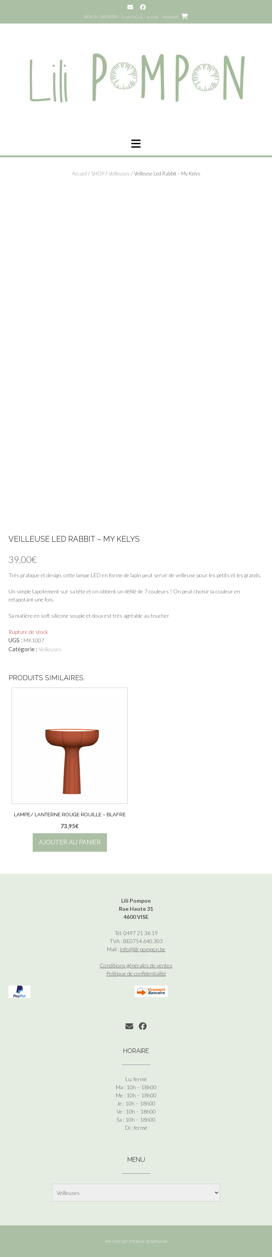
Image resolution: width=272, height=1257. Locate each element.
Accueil (79, 173)
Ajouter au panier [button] (70, 842)
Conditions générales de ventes (136, 965)
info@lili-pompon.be (142, 949)
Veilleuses (119, 173)
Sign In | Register (101, 16)
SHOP (97, 173)
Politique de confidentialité (136, 973)
